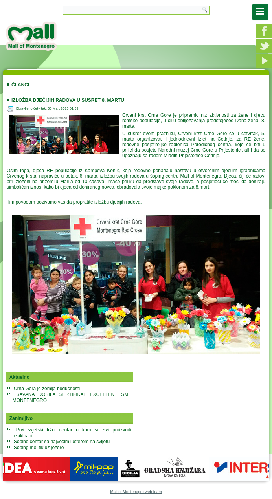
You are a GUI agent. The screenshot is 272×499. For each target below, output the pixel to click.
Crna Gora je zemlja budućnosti (47, 388)
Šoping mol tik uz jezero (39, 447)
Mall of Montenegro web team (136, 492)
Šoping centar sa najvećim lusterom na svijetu (62, 441)
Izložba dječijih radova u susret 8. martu (67, 100)
